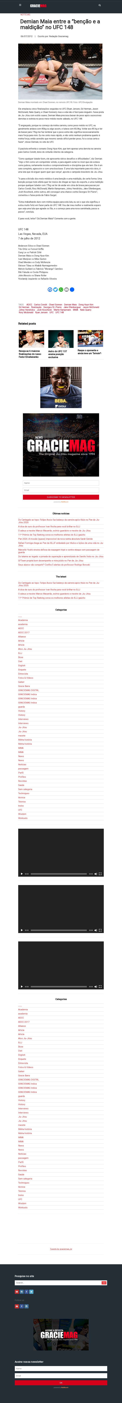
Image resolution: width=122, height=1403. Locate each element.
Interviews (23, 719)
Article (21, 640)
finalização (36, 307)
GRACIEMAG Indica (27, 694)
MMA (75, 310)
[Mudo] (95, 874)
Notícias (25, 14)
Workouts (22, 818)
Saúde (21, 785)
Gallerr (21, 682)
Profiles (22, 777)
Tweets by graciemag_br (61, 1249)
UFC (52, 312)
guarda (21, 706)
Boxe (20, 657)
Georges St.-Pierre (52, 307)
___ (20, 616)
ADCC (29, 304)
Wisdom (22, 814)
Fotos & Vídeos (25, 678)
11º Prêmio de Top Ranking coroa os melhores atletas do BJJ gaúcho (51, 534)
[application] (61, 853)
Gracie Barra (24, 686)
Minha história (25, 739)
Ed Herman (24, 307)
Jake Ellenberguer (72, 307)
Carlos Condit (40, 304)
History (21, 711)
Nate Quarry (85, 310)
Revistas (22, 781)
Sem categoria (25, 789)
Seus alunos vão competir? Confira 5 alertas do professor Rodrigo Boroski (54, 564)
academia (22, 624)
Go (104, 1283)
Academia (23, 620)
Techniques (23, 793)
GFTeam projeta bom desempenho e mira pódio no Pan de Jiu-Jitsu (50, 560)
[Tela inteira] (100, 874)
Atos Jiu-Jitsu (25, 649)
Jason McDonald (91, 307)
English (21, 665)
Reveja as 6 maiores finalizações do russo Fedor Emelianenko (30, 354)
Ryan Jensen (41, 312)
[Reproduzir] (21, 874)
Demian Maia (70, 304)
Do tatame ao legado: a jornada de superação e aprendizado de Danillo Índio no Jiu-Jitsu (60, 556)
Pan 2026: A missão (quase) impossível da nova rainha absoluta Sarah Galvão (55, 539)
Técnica (22, 801)
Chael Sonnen (55, 304)
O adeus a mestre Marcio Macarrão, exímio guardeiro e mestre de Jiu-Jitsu (54, 530)
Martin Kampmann (62, 310)
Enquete (22, 669)
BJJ (20, 653)
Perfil (20, 772)
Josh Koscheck (44, 310)
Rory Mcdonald (26, 312)
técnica (21, 797)
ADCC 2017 (23, 632)
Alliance (22, 636)
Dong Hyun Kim (86, 304)
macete (21, 735)
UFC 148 (59, 312)
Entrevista (23, 673)
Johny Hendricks (27, 310)
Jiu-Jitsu (22, 727)
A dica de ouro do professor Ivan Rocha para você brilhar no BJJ (49, 526)
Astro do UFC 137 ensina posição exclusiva (57, 354)
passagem (23, 768)
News (21, 756)
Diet (20, 661)
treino (21, 805)
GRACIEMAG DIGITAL (28, 690)
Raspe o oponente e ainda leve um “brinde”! (89, 352)
